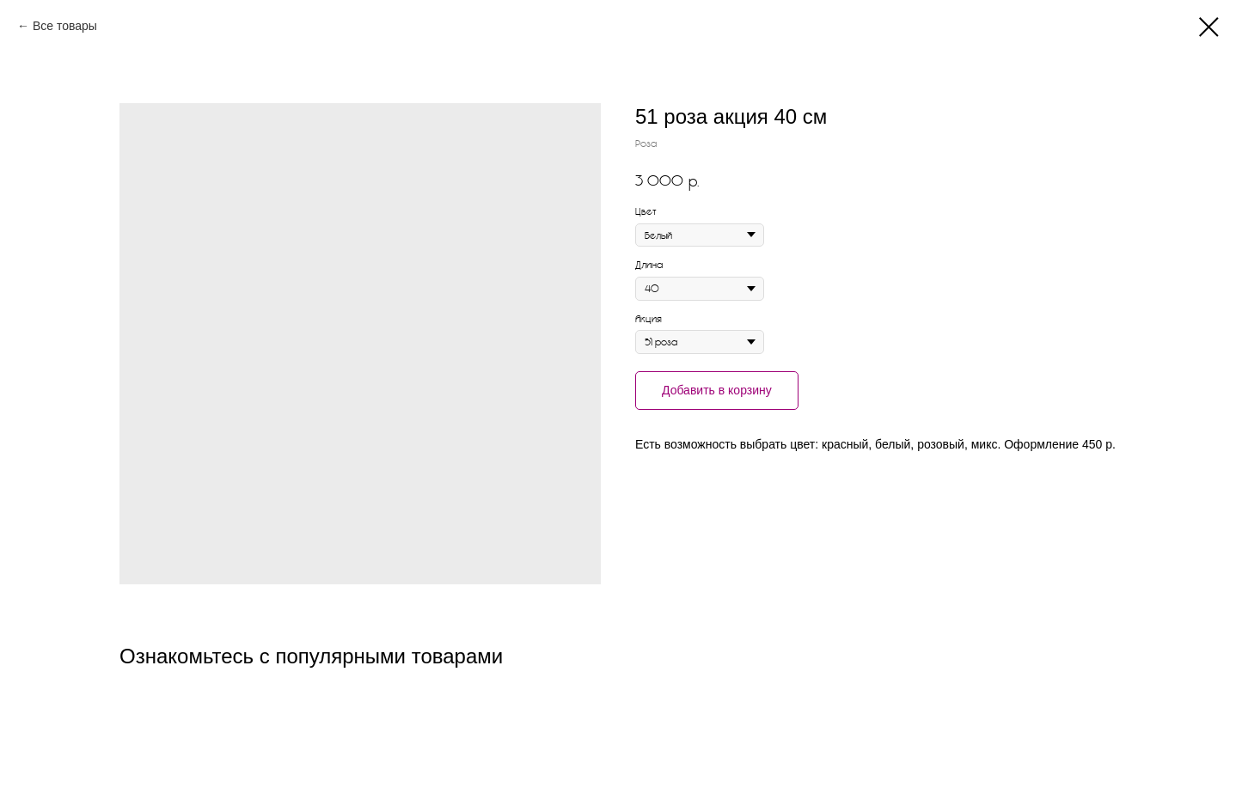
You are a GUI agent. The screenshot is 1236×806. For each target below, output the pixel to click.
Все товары (65, 26)
